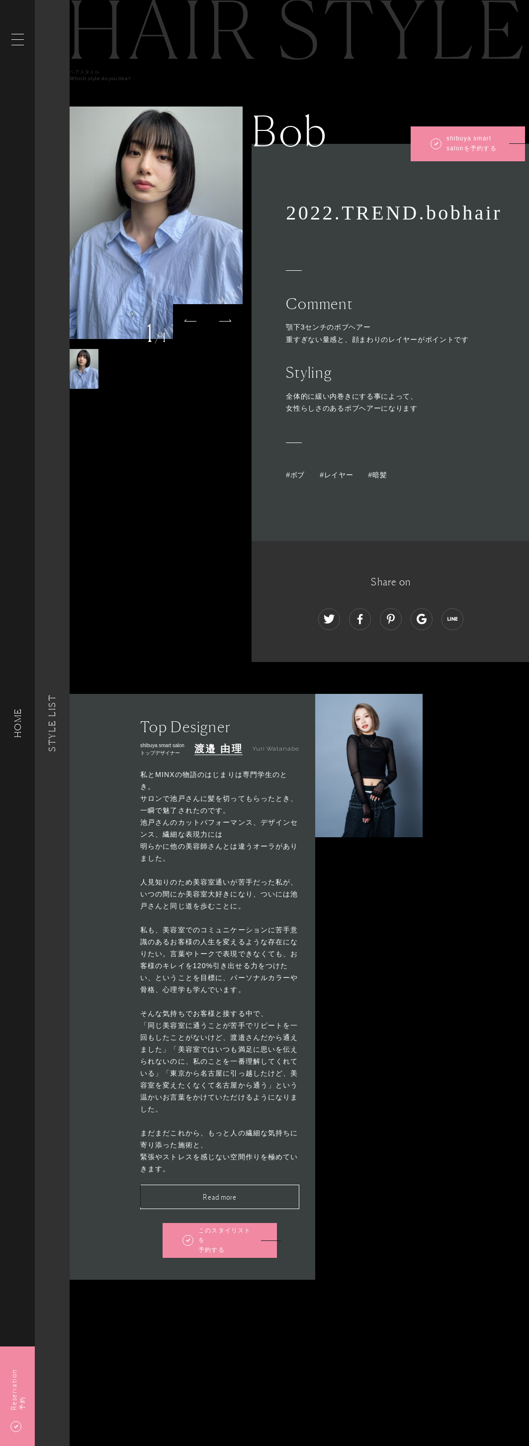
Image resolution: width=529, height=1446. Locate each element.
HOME (17, 723)
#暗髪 (377, 475)
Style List (52, 723)
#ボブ (295, 475)
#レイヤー (336, 475)
